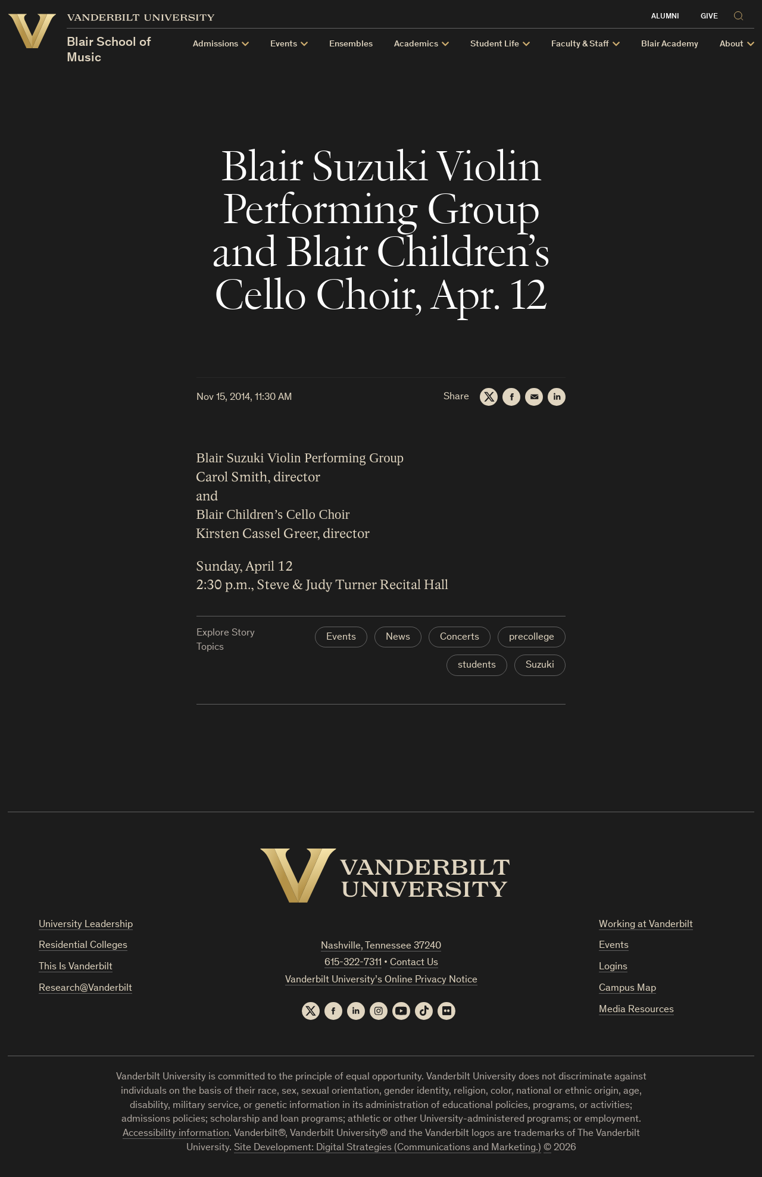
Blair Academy (669, 44)
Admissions (215, 44)
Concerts (459, 638)
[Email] (534, 397)
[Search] (741, 14)
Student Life (494, 44)
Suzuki (540, 666)
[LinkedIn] (557, 397)
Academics (416, 44)
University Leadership (86, 925)
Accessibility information (176, 1134)
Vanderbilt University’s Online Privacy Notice (381, 980)
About (732, 44)
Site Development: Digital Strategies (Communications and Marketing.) (387, 1148)
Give (709, 17)
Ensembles (351, 44)
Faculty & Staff (580, 44)
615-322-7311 (353, 963)
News (398, 638)
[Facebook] (511, 397)
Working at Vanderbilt (646, 925)
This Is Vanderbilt (76, 967)
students (477, 666)
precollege (531, 638)
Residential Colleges (83, 946)
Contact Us (414, 963)
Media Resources (636, 1010)
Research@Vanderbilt (85, 989)
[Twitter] (489, 397)
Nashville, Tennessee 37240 (381, 946)
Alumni (665, 17)
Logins (613, 967)
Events (283, 44)
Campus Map (627, 989)
